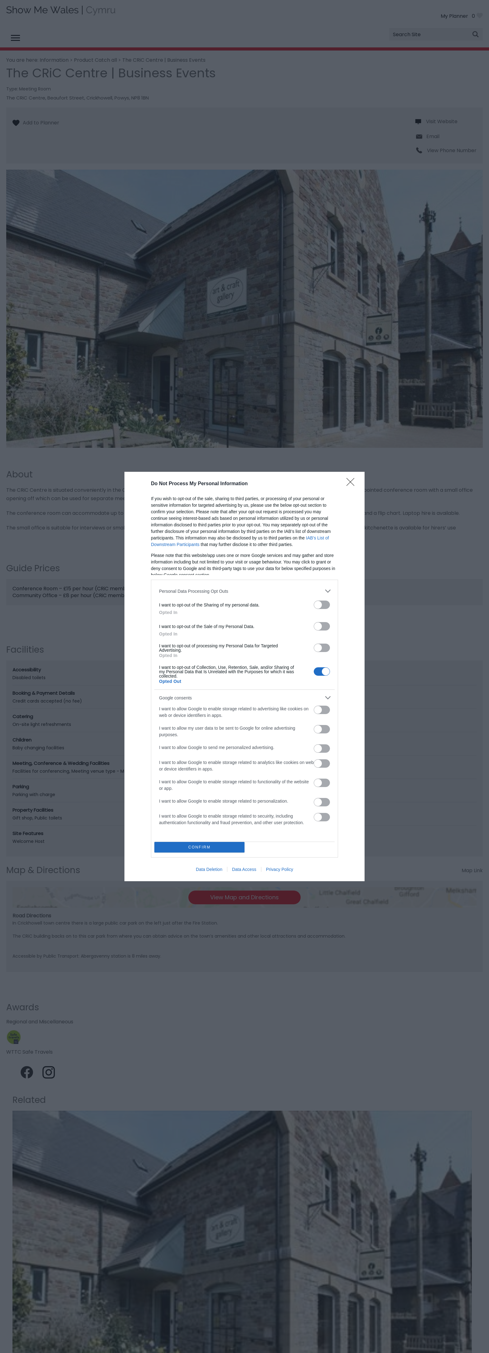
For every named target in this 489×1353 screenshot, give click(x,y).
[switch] (322, 605)
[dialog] (244, 676)
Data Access (244, 869)
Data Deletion (209, 869)
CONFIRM (199, 847)
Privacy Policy (279, 869)
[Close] (352, 484)
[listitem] (244, 591)
